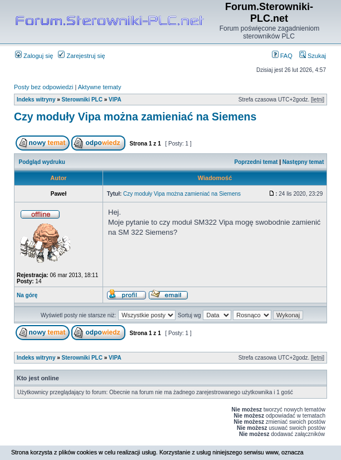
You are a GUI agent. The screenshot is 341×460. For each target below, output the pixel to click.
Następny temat (303, 162)
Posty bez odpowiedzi (43, 87)
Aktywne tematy (99, 87)
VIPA (115, 99)
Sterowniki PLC (82, 99)
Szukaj (312, 55)
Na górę (27, 295)
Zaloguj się (34, 55)
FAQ (282, 55)
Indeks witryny (36, 99)
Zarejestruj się (81, 55)
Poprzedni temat (256, 162)
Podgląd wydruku (42, 162)
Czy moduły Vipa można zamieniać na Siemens (135, 116)
